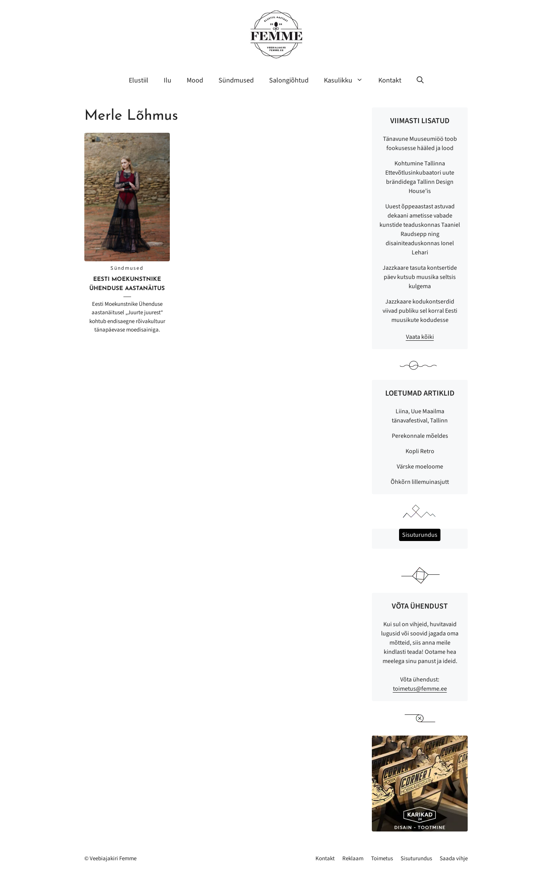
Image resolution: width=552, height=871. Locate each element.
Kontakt (389, 80)
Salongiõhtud (289, 80)
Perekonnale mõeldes (420, 436)
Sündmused (236, 80)
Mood (195, 80)
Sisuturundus (416, 859)
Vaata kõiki (420, 337)
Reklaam (352, 859)
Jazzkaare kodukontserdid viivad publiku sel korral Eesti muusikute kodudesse (420, 310)
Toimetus (382, 859)
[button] (420, 80)
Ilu (167, 80)
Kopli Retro (420, 451)
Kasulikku (347, 80)
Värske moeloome (420, 466)
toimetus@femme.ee (420, 689)
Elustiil (138, 80)
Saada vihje (454, 859)
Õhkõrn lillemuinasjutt (420, 482)
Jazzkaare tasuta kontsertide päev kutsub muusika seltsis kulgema (420, 277)
